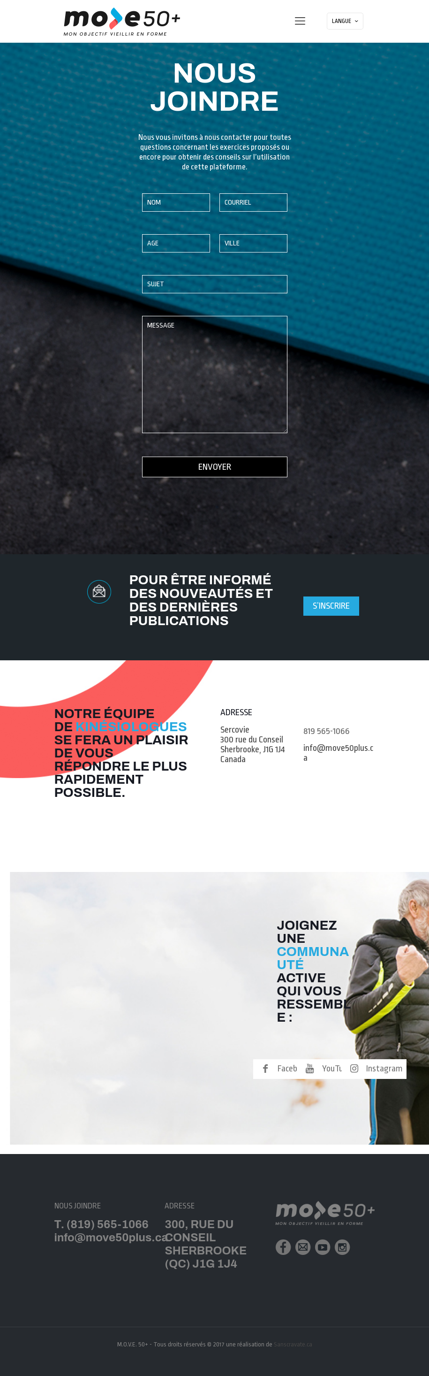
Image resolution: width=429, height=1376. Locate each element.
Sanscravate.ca (293, 1344)
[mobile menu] (300, 21)
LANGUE (346, 21)
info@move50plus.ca (338, 753)
